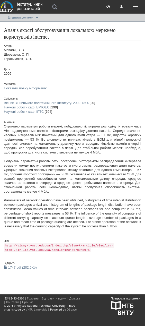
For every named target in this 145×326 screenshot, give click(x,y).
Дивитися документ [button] (23, 17)
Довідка (74, 298)
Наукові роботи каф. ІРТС (24, 112)
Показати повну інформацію (25, 88)
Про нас (27, 302)
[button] (108, 6)
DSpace (72, 309)
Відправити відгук (54, 298)
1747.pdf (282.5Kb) (20, 267)
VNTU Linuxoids (36, 309)
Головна (33, 298)
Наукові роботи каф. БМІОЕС (26, 107)
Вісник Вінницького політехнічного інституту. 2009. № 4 (46, 103)
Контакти (12, 302)
